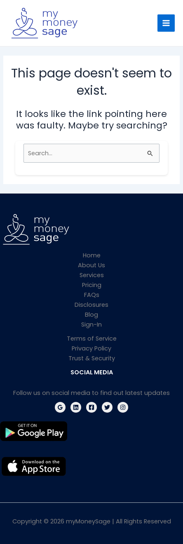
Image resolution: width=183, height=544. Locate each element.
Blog (91, 315)
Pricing (91, 285)
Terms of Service (92, 338)
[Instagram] (122, 407)
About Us (91, 265)
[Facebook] (91, 407)
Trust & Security (91, 358)
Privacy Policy (91, 348)
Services (92, 275)
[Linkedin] (75, 407)
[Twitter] (107, 407)
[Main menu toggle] (166, 23)
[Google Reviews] (60, 407)
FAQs (91, 295)
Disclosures (91, 305)
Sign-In (91, 324)
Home (92, 255)
